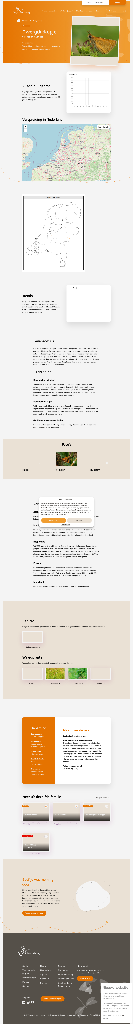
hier (123, 66)
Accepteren (53, 520)
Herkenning (55, 46)
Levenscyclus (41, 46)
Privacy (92, 1010)
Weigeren (79, 520)
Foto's (24, 49)
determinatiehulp (40, 422)
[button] (25, 121)
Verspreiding (27, 46)
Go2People (61, 1010)
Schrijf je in (85, 973)
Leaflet (97, 175)
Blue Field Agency (82, 1010)
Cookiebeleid (65, 524)
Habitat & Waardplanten (40, 49)
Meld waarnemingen (52, 994)
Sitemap (107, 1010)
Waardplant (26, 658)
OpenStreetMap (103, 175)
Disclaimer (99, 1010)
